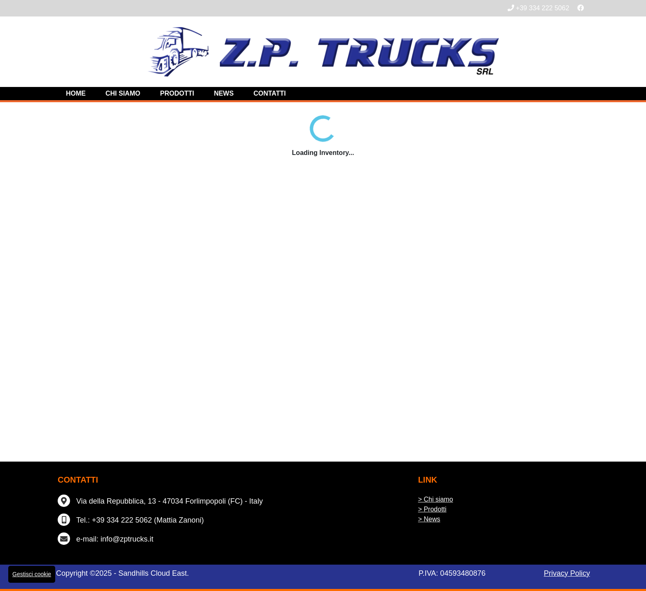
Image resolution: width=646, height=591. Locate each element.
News (224, 93)
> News (429, 519)
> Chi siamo (435, 499)
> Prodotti (432, 509)
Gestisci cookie (31, 574)
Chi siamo (122, 93)
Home (76, 93)
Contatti (269, 93)
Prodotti (177, 93)
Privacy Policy (567, 573)
